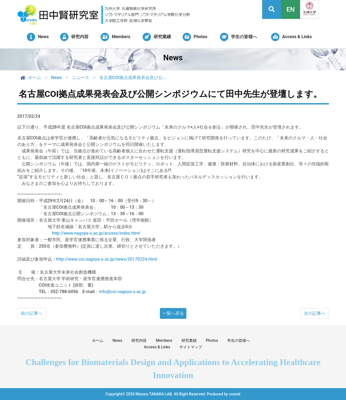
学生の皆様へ (238, 340)
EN (290, 9)
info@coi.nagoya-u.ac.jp (122, 291)
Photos (212, 340)
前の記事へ (31, 313)
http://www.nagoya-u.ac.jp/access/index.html (96, 233)
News (117, 340)
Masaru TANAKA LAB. (154, 394)
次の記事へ (314, 313)
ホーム (30, 77)
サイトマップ (190, 347)
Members (164, 340)
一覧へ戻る (173, 313)
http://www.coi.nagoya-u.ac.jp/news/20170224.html (106, 259)
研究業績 (189, 340)
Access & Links (157, 347)
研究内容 (139, 340)
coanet (234, 394)
